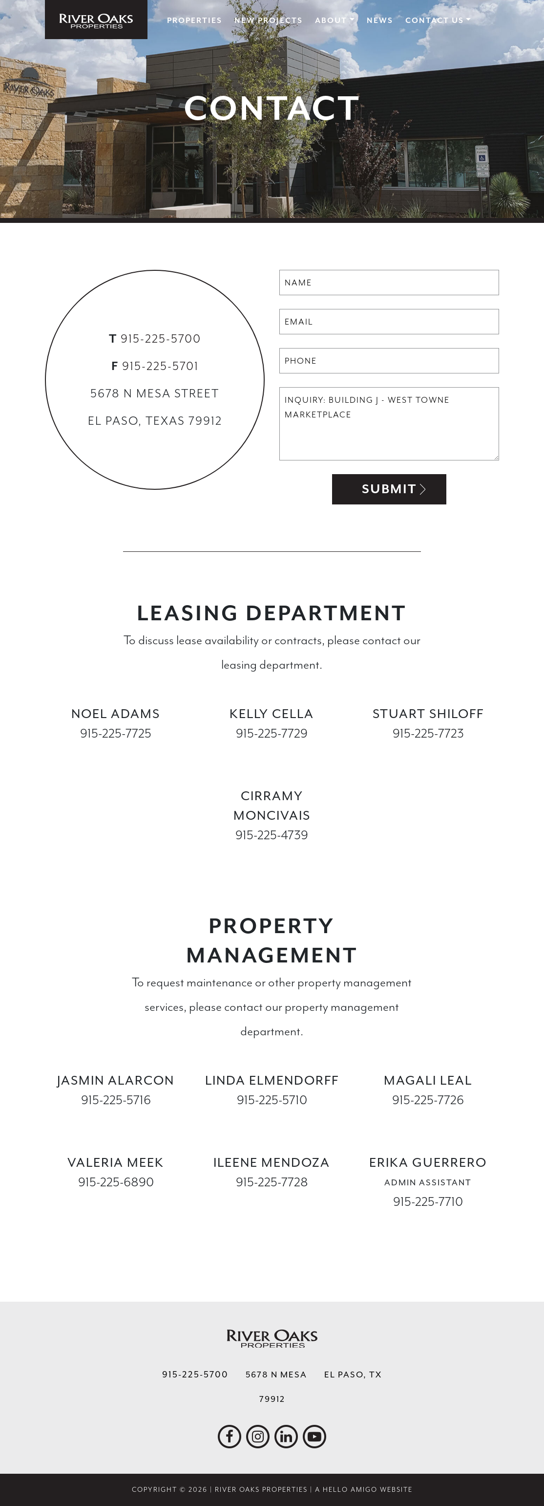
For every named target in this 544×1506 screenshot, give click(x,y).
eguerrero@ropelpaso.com (428, 1221)
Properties (194, 20)
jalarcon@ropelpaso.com (116, 1120)
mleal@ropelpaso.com (428, 1120)
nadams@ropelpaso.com (116, 753)
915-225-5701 (160, 366)
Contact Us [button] (434, 20)
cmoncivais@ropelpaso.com (272, 855)
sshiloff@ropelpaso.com (428, 753)
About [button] (331, 20)
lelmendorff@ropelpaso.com (273, 1120)
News (380, 20)
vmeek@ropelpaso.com (116, 1202)
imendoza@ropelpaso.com (272, 1202)
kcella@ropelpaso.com (271, 753)
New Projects (268, 20)
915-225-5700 (161, 339)
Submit (389, 489)
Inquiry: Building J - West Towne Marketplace (389, 423)
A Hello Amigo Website (364, 1489)
